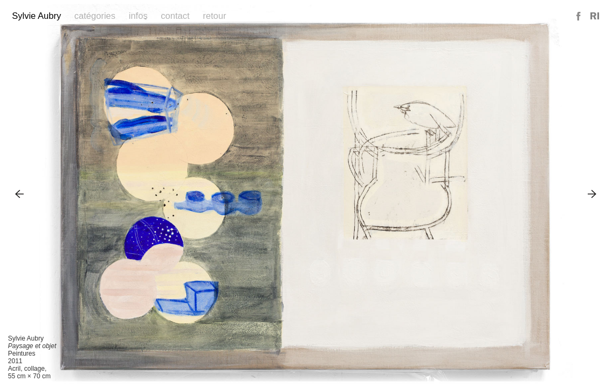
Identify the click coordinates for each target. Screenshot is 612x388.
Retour (214, 16)
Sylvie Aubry (36, 16)
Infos (138, 16)
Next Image (592, 193)
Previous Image (19, 193)
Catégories (94, 16)
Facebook (579, 16)
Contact (175, 16)
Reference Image (595, 16)
